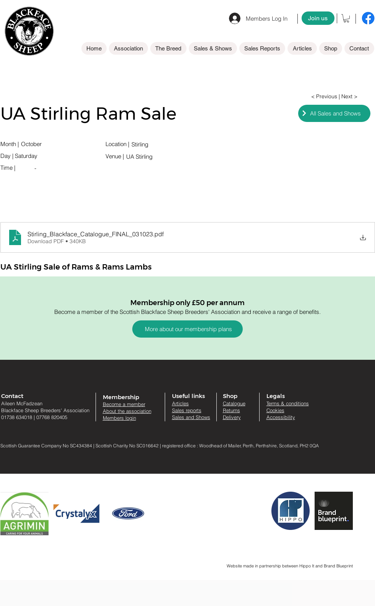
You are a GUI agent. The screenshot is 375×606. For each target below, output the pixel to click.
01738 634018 (16, 417)
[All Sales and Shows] (334, 113)
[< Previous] (324, 97)
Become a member (124, 404)
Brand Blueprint (338, 566)
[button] (346, 18)
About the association (127, 411)
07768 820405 (51, 417)
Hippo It (307, 566)
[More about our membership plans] (187, 329)
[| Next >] (348, 97)
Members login (119, 418)
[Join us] (318, 18)
